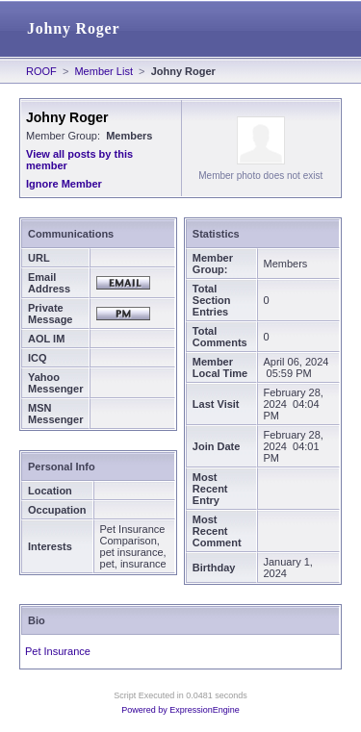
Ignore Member (64, 183)
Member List (103, 71)
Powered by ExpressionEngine (180, 710)
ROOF (41, 71)
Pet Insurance (57, 651)
